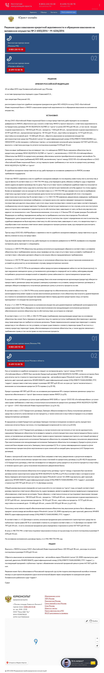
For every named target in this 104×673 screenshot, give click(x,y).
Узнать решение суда (68, 12)
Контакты (54, 12)
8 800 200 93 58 (29, 607)
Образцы (44, 12)
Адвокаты (33, 12)
